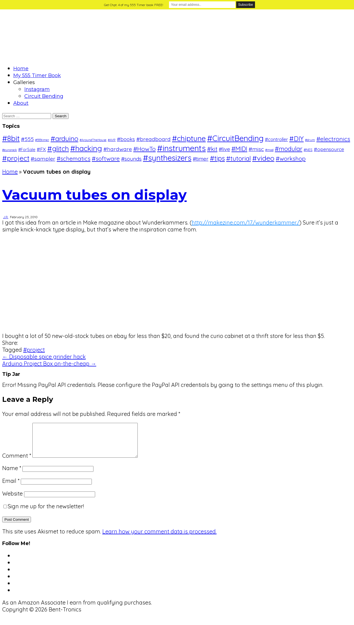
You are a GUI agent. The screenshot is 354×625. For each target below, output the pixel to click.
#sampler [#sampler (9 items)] (43, 158)
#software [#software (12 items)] (106, 158)
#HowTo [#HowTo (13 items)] (144, 148)
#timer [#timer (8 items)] (201, 158)
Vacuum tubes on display (94, 194)
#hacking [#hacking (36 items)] (86, 148)
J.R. (5, 217)
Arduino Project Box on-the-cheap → (49, 363)
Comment (16, 462)
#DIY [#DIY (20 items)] (296, 138)
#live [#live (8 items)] (224, 149)
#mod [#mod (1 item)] (269, 150)
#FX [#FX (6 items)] (41, 149)
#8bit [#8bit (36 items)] (11, 138)
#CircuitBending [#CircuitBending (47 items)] (235, 138)
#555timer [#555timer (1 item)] (42, 140)
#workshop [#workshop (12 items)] (291, 158)
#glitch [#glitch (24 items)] (58, 148)
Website (12, 500)
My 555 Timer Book (37, 75)
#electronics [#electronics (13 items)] (333, 138)
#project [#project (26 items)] (15, 158)
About (20, 103)
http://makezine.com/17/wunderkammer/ (246, 222)
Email (10, 487)
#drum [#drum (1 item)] (310, 140)
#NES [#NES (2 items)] (308, 149)
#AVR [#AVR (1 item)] (112, 140)
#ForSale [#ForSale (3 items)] (26, 149)
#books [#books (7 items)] (126, 139)
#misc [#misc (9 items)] (256, 148)
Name (11, 474)
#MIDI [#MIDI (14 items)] (239, 148)
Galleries (24, 82)
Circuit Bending (43, 96)
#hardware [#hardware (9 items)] (117, 148)
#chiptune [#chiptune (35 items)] (189, 138)
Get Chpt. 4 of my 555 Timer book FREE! (133, 5)
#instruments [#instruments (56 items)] (181, 148)
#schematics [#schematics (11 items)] (73, 158)
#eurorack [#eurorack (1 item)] (9, 150)
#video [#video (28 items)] (263, 158)
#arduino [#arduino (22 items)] (64, 138)
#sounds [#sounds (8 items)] (131, 158)
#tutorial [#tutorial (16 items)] (238, 158)
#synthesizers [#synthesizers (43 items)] (167, 158)
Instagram (37, 89)
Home (20, 69)
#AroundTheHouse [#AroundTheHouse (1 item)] (93, 140)
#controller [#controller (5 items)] (276, 139)
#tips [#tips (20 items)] (217, 158)
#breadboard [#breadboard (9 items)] (153, 139)
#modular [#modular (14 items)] (288, 148)
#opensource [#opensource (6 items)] (329, 149)
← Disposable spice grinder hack (44, 356)
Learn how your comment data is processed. (159, 538)
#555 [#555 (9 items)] (27, 139)
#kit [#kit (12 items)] (212, 148)
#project (34, 349)
